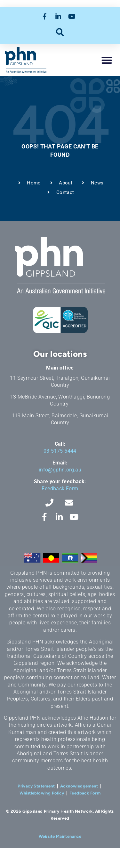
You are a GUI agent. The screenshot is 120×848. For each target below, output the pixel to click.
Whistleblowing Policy (42, 793)
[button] (60, 32)
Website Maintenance (60, 836)
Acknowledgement (79, 786)
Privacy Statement (36, 786)
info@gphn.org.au (60, 470)
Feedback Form (60, 488)
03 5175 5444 (60, 451)
